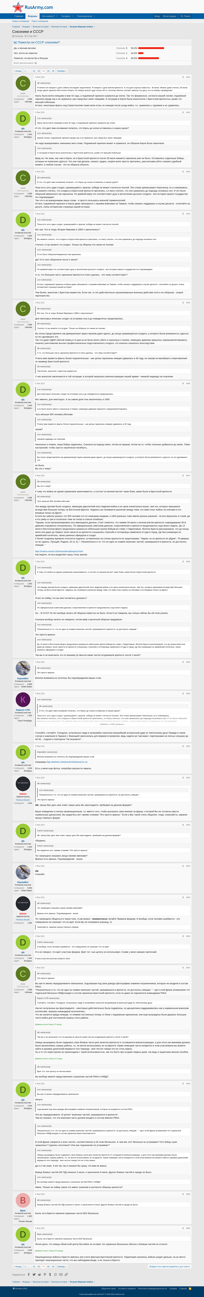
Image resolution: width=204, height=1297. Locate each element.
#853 (188, 825)
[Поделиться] (183, 77)
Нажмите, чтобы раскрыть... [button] (113, 724)
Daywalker (22, 678)
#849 (188, 662)
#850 (188, 693)
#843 (188, 172)
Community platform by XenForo (102, 1294)
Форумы (32, 16)
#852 (188, 778)
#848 (188, 562)
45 (53, 71)
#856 (188, 936)
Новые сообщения (20, 21)
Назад (18, 71)
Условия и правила (127, 1288)
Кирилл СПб (23, 710)
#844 (188, 214)
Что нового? (48, 16)
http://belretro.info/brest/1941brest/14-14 (67, 762)
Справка (173, 1288)
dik (23, 128)
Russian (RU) (20, 1288)
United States (26, 687)
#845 (188, 303)
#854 (188, 866)
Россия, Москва (25, 1221)
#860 (188, 1228)
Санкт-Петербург (25, 721)
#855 (188, 897)
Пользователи (84, 16)
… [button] (29, 71)
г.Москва (28, 102)
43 (43, 71)
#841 (188, 77)
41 (34, 71)
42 (39, 71)
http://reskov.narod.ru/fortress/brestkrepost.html (59, 551)
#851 (188, 746)
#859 (188, 1194)
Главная (18, 16)
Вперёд (61, 71)
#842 (188, 112)
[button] (57, 16)
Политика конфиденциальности (152, 1288)
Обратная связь (108, 1288)
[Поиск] (185, 16)
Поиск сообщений (40, 21)
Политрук (18, 36)
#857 (188, 968)
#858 (188, 1084)
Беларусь (28, 137)
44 (48, 71)
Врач (23, 1210)
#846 (188, 383)
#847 (188, 476)
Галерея (66, 16)
